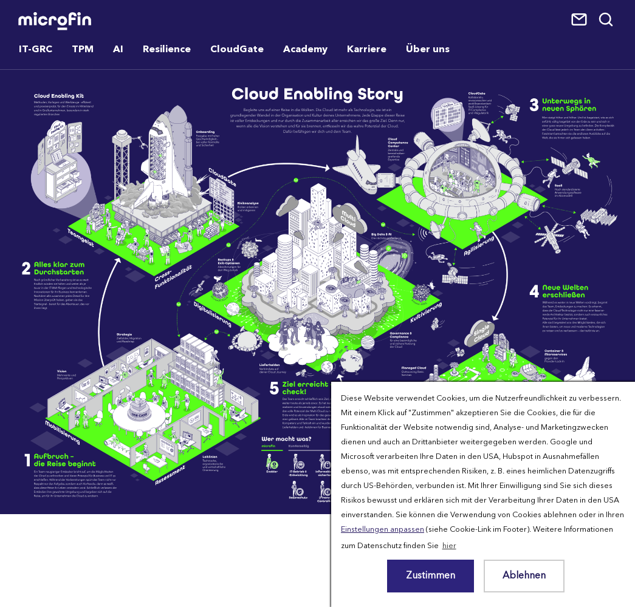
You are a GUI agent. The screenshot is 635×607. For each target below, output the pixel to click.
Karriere (366, 50)
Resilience (167, 50)
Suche (607, 20)
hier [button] (449, 546)
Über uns (428, 50)
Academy (305, 50)
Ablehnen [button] (524, 576)
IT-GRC (35, 50)
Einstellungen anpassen (382, 530)
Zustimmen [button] (430, 576)
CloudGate (237, 50)
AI (118, 50)
